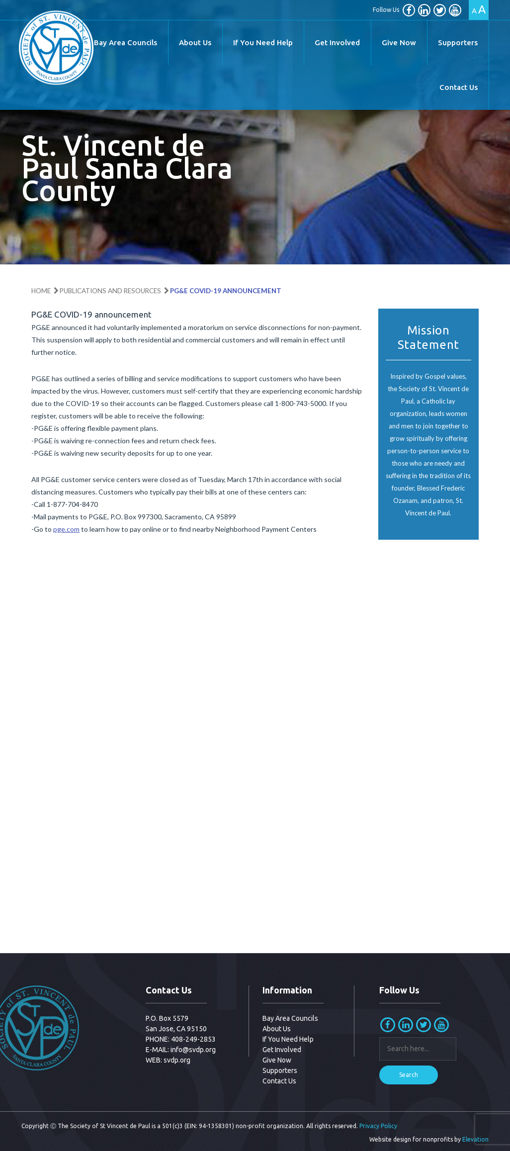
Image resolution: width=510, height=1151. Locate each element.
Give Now (399, 42)
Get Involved (337, 42)
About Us (195, 42)
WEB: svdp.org (168, 1060)
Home (41, 291)
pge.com (66, 529)
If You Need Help (263, 42)
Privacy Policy (378, 1126)
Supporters (458, 42)
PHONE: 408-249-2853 (181, 1039)
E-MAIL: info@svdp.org (181, 1050)
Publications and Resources (110, 291)
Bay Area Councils (125, 42)
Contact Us (458, 87)
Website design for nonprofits (411, 1139)
